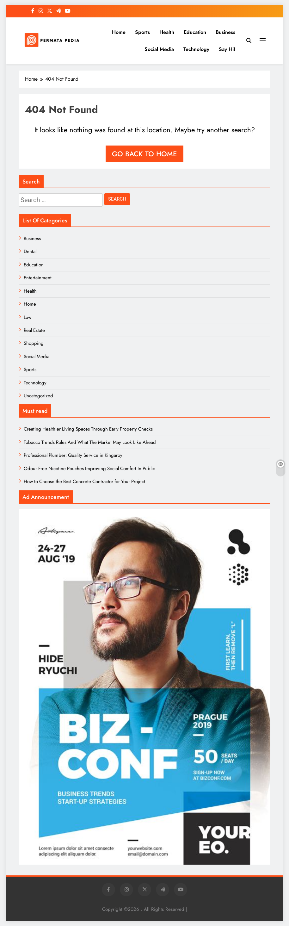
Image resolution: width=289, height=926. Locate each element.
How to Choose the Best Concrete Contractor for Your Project (84, 481)
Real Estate (34, 330)
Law (27, 317)
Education (195, 32)
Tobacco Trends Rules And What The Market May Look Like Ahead (90, 442)
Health (166, 32)
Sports (142, 32)
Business (225, 32)
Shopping (34, 343)
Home (119, 32)
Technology (196, 49)
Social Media (159, 49)
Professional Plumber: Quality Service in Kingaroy (73, 455)
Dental (30, 251)
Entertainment (38, 277)
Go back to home (144, 154)
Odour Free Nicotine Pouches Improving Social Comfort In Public (89, 468)
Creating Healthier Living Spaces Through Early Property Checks (88, 429)
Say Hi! (227, 49)
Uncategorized (38, 395)
